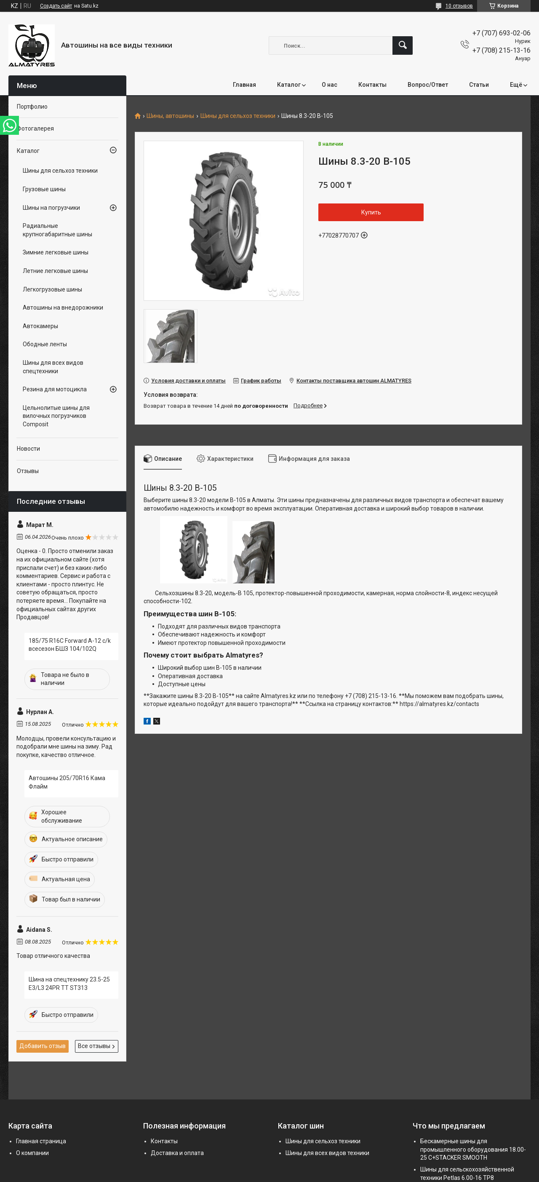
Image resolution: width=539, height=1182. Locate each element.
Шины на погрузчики (51, 207)
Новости (28, 448)
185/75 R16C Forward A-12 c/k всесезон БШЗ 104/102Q (70, 645)
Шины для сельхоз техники (237, 116)
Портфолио (32, 106)
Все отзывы (94, 1046)
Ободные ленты (45, 344)
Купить (371, 212)
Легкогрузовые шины (52, 289)
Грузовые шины (44, 189)
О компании (32, 1153)
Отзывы (28, 471)
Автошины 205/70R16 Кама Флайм (67, 782)
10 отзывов (459, 6)
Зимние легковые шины (55, 252)
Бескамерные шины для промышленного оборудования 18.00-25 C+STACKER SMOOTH (473, 1149)
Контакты (372, 84)
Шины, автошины (170, 116)
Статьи (479, 84)
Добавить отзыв (42, 1046)
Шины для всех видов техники (327, 1153)
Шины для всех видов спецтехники (53, 366)
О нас (329, 84)
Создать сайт (56, 6)
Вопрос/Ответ (428, 84)
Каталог (289, 84)
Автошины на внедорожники (63, 307)
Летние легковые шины (55, 270)
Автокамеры (40, 326)
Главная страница (41, 1141)
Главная (244, 84)
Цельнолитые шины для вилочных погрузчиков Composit (56, 416)
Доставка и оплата (177, 1153)
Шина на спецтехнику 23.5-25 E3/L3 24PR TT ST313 (69, 983)
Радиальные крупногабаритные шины (57, 230)
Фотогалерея (35, 128)
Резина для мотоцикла (55, 389)
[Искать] (402, 45)
